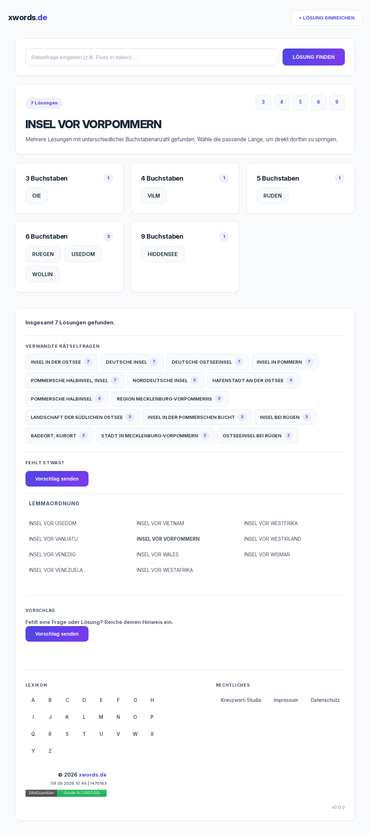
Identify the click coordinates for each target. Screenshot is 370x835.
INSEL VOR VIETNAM (160, 523)
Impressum (286, 700)
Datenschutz (325, 700)
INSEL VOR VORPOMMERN (168, 539)
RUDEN (272, 196)
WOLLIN (42, 274)
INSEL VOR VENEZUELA (56, 570)
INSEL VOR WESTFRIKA (271, 523)
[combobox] (152, 57)
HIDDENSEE (163, 254)
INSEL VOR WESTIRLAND (272, 539)
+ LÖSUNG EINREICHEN (326, 18)
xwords (27, 17)
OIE (36, 196)
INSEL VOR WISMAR (267, 554)
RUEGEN (43, 254)
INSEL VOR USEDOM (52, 523)
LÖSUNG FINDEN (313, 57)
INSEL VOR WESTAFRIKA (165, 570)
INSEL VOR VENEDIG (52, 554)
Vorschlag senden (57, 479)
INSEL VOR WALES (158, 554)
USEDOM (83, 254)
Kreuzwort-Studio (241, 700)
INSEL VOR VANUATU (53, 539)
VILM (154, 196)
